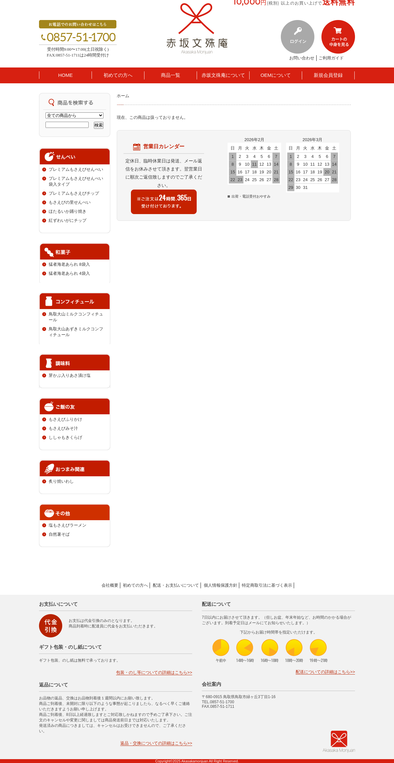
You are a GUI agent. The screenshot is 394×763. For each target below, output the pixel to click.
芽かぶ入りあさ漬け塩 (70, 375)
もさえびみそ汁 (63, 428)
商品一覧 (170, 75)
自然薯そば (59, 534)
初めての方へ (118, 75)
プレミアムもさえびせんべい (76, 169)
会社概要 (110, 585)
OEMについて (276, 75)
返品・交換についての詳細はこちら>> (156, 743)
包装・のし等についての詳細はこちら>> (154, 672)
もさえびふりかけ (65, 419)
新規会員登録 (328, 75)
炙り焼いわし (61, 481)
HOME (65, 75)
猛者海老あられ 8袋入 (69, 264)
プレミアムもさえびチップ (74, 193)
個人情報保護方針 (220, 585)
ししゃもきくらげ (65, 437)
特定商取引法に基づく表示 (267, 585)
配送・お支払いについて (176, 585)
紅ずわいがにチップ (67, 220)
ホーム (123, 95)
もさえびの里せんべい (70, 202)
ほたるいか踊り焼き (67, 211)
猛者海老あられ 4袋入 (69, 273)
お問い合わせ (301, 58)
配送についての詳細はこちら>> (325, 671)
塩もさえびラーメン (67, 525)
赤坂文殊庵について (223, 75)
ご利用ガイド (331, 58)
